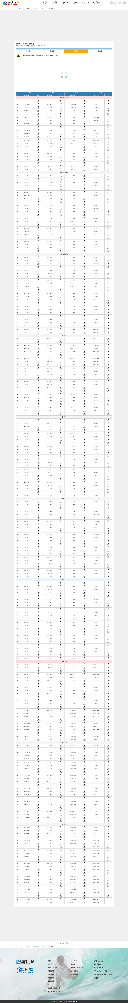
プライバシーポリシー (101, 971)
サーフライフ (19, 946)
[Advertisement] (64, 26)
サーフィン (86, 3)
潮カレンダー (52, 968)
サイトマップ (98, 968)
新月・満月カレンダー (55, 991)
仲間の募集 (74, 974)
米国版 (96, 978)
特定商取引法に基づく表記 (103, 974)
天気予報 (65, 3)
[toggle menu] (124, 2)
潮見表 (45, 3)
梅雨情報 (51, 978)
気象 (75, 3)
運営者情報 (97, 964)
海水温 (100, 51)
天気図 (52, 51)
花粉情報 (51, 981)
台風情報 (51, 974)
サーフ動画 (74, 971)
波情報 (55, 3)
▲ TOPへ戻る (64, 943)
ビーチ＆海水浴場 (77, 968)
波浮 (43, 946)
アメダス (51, 985)
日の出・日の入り (54, 988)
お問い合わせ (96, 3)
